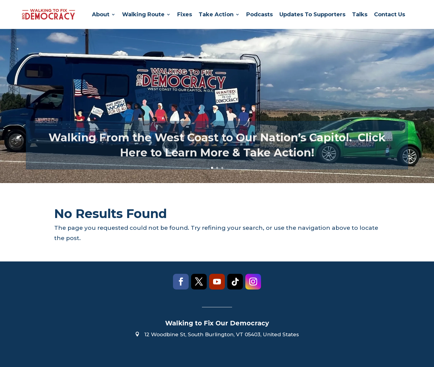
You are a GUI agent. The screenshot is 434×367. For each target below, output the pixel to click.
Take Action (216, 14)
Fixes (184, 14)
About (100, 14)
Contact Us (389, 14)
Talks (359, 14)
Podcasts (259, 14)
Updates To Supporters (312, 14)
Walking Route (143, 14)
